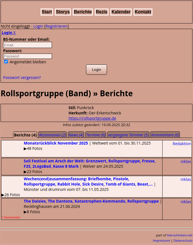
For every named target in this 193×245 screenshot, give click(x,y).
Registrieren (57, 26)
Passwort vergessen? (22, 77)
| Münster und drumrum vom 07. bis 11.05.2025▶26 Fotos (78, 186)
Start (47, 11)
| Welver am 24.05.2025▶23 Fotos (78, 166)
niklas (186, 161)
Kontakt (143, 11)
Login (38, 26)
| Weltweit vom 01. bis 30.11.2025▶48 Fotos (76, 145)
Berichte (83, 11)
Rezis (102, 11)
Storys (63, 11)
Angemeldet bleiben (25, 61)
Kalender (120, 11)
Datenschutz (182, 240)
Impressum (161, 240)
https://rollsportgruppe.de (92, 118)
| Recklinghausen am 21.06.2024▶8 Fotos (81, 208)
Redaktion (182, 143)
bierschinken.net (180, 235)
